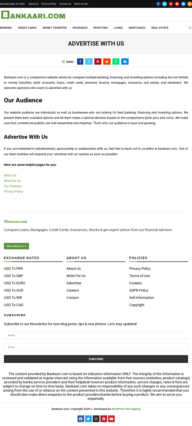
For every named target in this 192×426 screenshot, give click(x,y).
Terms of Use (81, 4)
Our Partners (12, 186)
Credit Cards (27, 27)
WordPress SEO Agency (126, 408)
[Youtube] (177, 4)
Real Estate (159, 27)
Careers (72, 290)
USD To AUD (13, 290)
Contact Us (65, 4)
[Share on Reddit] (107, 61)
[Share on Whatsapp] (115, 61)
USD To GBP (13, 276)
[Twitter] (164, 4)
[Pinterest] (170, 4)
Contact (72, 297)
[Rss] (189, 4)
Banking (6, 27)
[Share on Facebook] (80, 61)
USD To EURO (14, 283)
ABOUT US (76, 258)
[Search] (190, 27)
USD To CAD (13, 305)
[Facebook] (158, 4)
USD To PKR (13, 268)
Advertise (73, 283)
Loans (118, 27)
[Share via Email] (125, 61)
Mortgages (137, 27)
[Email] (183, 4)
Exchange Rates (21, 258)
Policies (138, 258)
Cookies (135, 283)
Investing (101, 27)
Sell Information (141, 297)
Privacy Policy (48, 4)
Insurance (80, 27)
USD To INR (13, 297)
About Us (33, 4)
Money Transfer (55, 27)
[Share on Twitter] (89, 61)
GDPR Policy (138, 290)
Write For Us (12, 181)
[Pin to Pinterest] (97, 61)
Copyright (136, 305)
